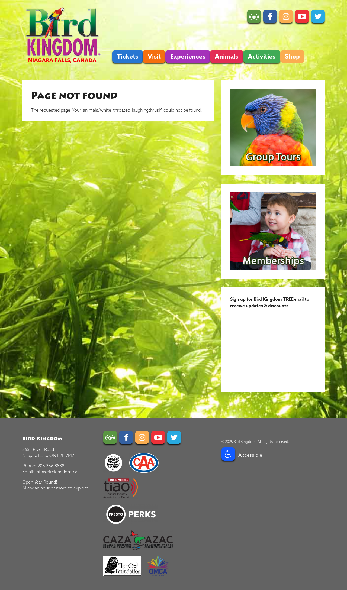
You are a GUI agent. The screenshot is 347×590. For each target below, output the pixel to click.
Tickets (127, 56)
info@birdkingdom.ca (56, 471)
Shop (292, 56)
